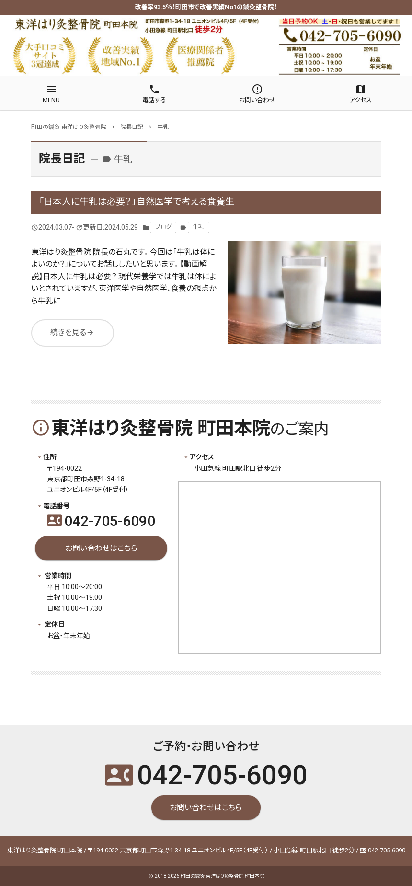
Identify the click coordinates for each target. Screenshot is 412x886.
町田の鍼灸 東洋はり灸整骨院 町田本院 (222, 876)
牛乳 (198, 226)
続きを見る (72, 332)
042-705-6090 (101, 521)
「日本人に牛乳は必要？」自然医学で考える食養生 (136, 201)
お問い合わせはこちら (101, 548)
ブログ (163, 226)
